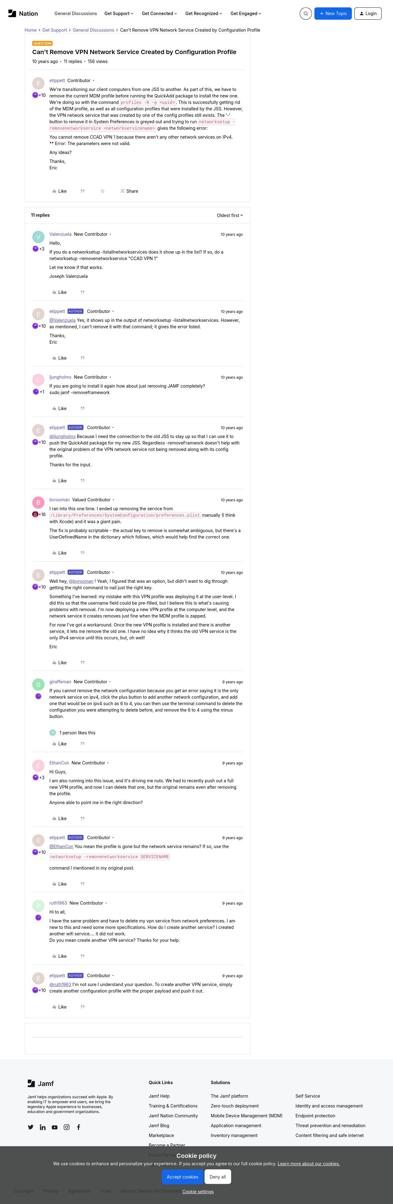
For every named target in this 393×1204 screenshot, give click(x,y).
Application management (236, 1125)
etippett (57, 80)
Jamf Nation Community (173, 1115)
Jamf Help (159, 1096)
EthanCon (59, 762)
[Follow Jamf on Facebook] (79, 1127)
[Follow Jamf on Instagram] (67, 1127)
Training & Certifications (173, 1105)
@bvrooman (81, 581)
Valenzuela (60, 234)
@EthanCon (61, 846)
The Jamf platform (229, 1096)
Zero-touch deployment (235, 1105)
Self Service (308, 1096)
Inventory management (234, 1135)
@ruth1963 (60, 984)
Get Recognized (204, 13)
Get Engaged (246, 13)
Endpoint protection (316, 1115)
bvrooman (59, 499)
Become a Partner (167, 1145)
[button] (333, 13)
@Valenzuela (62, 320)
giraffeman (60, 681)
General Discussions (76, 13)
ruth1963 (58, 903)
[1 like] (72, 732)
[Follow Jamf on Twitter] (31, 1127)
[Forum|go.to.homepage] (23, 13)
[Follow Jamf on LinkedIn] (43, 1127)
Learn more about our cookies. (309, 1163)
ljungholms (60, 377)
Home (31, 30)
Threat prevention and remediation (331, 1125)
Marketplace (161, 1135)
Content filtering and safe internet (330, 1135)
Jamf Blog (159, 1125)
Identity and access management (329, 1105)
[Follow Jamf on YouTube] (55, 1127)
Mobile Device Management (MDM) (247, 1115)
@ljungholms (62, 436)
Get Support (119, 13)
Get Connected (160, 13)
